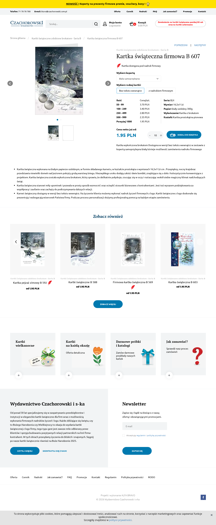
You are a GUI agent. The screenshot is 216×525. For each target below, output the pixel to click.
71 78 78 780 (24, 11)
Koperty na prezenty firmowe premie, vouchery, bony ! (108, 4)
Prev (10, 83)
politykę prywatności (156, 435)
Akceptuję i (146, 435)
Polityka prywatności (132, 477)
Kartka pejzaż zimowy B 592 (32, 282)
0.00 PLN (140, 24)
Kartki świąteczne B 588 (83, 282)
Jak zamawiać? (170, 11)
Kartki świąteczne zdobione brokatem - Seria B (56, 38)
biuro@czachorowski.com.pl (54, 11)
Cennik (130, 11)
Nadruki (143, 11)
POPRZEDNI (180, 45)
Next (108, 83)
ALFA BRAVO (128, 495)
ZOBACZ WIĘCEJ (108, 304)
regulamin (140, 435)
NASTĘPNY (200, 45)
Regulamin (110, 477)
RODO (151, 477)
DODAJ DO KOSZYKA (184, 135)
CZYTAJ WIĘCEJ (24, 451)
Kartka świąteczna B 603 (183, 282)
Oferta (117, 11)
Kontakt (202, 11)
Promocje (187, 11)
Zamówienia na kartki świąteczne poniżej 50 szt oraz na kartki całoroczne (180, 23)
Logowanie (115, 24)
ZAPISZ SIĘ (137, 451)
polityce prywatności (120, 520)
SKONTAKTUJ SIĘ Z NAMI (55, 451)
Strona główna (17, 37)
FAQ (155, 11)
